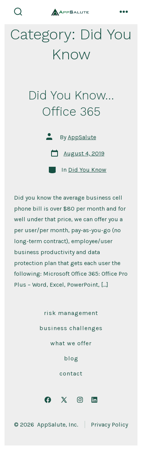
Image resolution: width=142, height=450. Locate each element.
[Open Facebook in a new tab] (47, 399)
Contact (71, 373)
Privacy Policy (109, 424)
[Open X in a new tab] (64, 399)
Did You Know (87, 169)
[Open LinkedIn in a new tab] (94, 399)
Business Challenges (71, 328)
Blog (71, 358)
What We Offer (71, 343)
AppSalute (82, 137)
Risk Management (71, 313)
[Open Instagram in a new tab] (79, 399)
